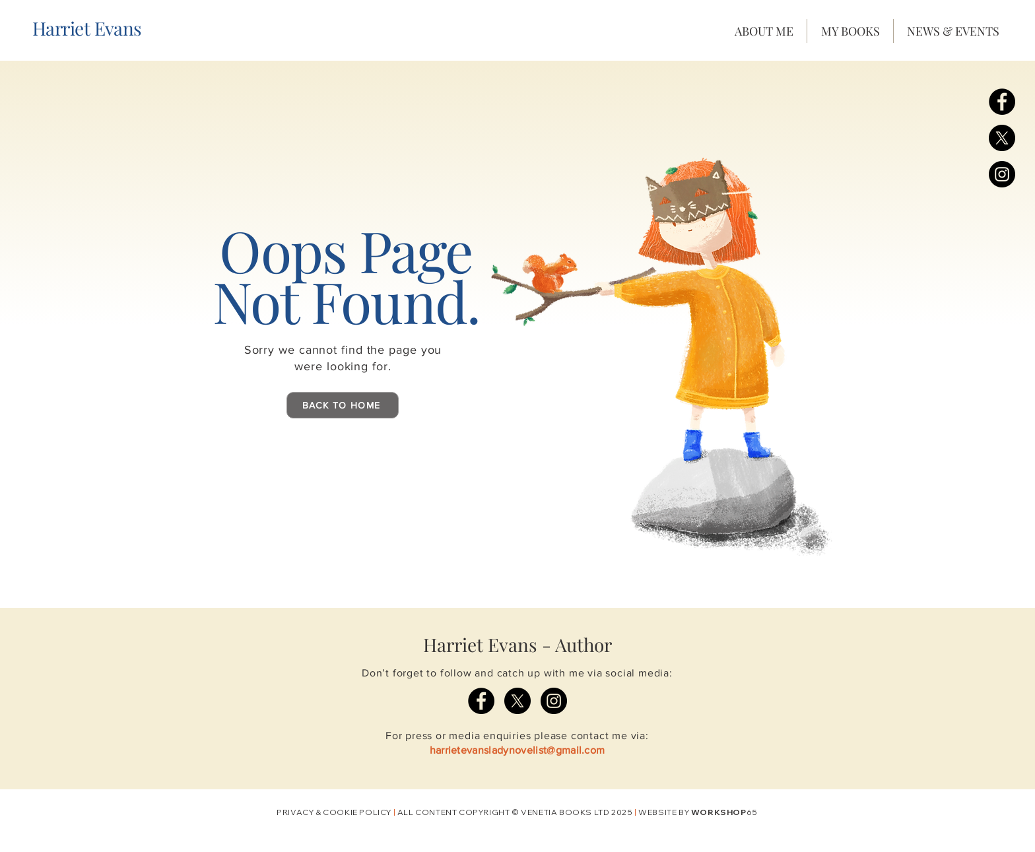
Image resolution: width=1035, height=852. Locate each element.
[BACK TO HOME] (342, 405)
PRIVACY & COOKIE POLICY (334, 812)
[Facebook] (1002, 101)
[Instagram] (1002, 174)
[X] (1002, 138)
